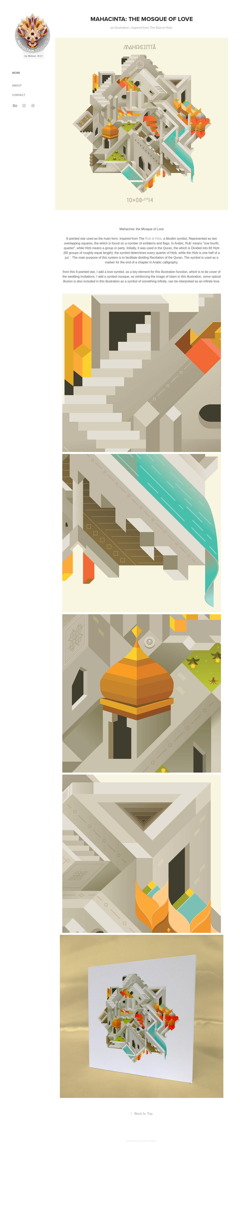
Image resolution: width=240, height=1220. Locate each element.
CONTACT (18, 95)
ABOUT (17, 85)
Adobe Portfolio (148, 1140)
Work (16, 73)
